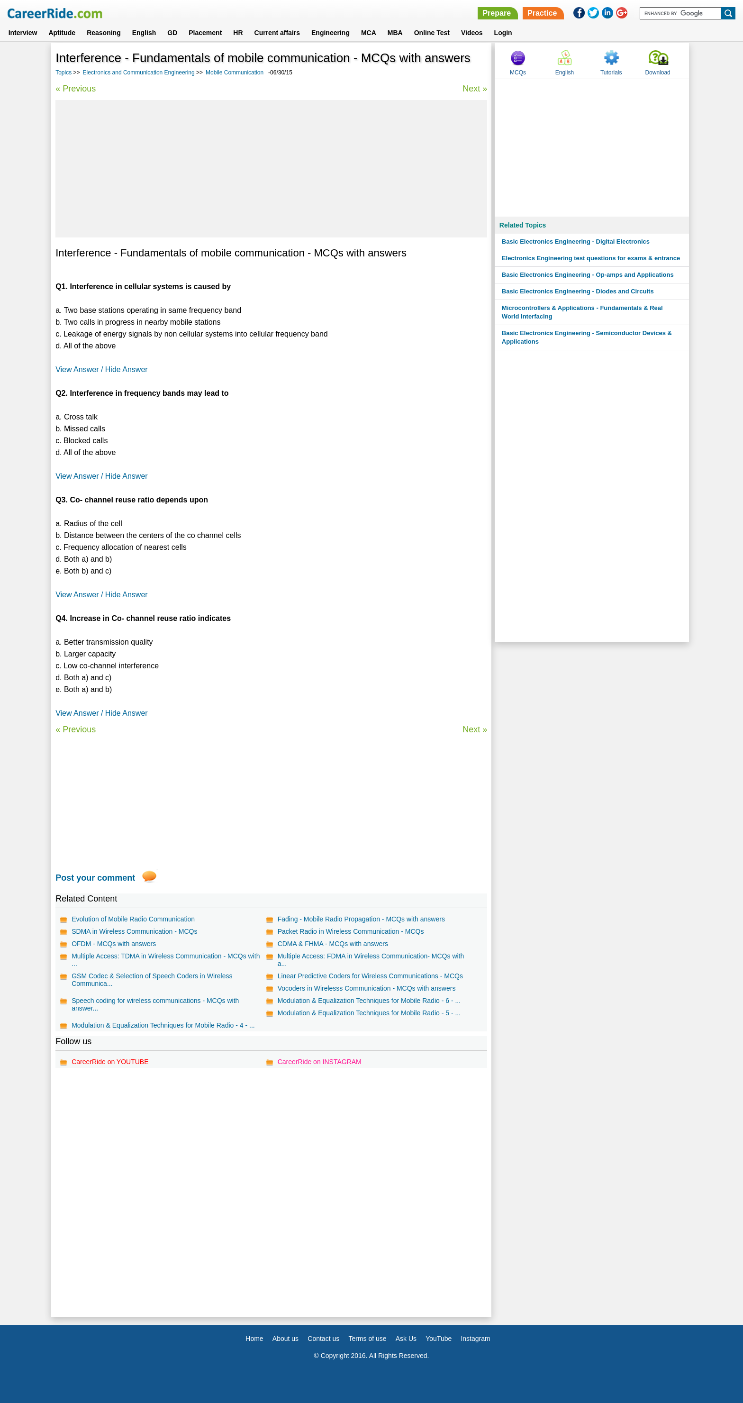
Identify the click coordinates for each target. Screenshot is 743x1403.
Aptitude (61, 32)
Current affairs (277, 32)
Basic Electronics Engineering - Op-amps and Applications (588, 274)
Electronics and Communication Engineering (139, 72)
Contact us (323, 1338)
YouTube (439, 1338)
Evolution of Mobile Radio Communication (133, 919)
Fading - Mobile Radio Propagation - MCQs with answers (361, 919)
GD (172, 32)
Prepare (496, 13)
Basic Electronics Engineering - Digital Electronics (576, 241)
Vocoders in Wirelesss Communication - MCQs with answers (367, 988)
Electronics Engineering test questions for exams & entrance (591, 258)
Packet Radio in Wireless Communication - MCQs (351, 931)
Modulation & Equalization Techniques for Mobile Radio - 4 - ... (163, 1025)
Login (503, 32)
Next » (474, 88)
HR (238, 32)
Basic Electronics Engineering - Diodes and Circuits (578, 291)
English (144, 32)
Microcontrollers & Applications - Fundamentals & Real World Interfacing (582, 312)
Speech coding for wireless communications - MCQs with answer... (155, 1004)
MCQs (518, 72)
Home (254, 1338)
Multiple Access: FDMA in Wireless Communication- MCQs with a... (371, 959)
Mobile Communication (234, 72)
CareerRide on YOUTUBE (110, 1062)
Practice (542, 13)
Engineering (330, 32)
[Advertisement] (271, 168)
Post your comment (95, 878)
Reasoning (104, 32)
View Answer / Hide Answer (101, 369)
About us (285, 1338)
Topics (63, 72)
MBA (395, 32)
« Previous (75, 88)
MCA (368, 32)
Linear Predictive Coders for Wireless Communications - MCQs (370, 976)
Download (657, 72)
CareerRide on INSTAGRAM (320, 1062)
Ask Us (406, 1338)
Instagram (475, 1338)
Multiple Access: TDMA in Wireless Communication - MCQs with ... (166, 959)
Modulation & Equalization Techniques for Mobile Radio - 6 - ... (369, 1000)
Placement (205, 32)
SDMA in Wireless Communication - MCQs (134, 931)
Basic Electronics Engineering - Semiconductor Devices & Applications (587, 337)
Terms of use (367, 1338)
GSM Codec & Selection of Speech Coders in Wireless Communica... (152, 979)
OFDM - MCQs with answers (114, 943)
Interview (23, 32)
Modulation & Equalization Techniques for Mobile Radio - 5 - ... (369, 1013)
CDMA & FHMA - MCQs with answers (333, 943)
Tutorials (611, 72)
